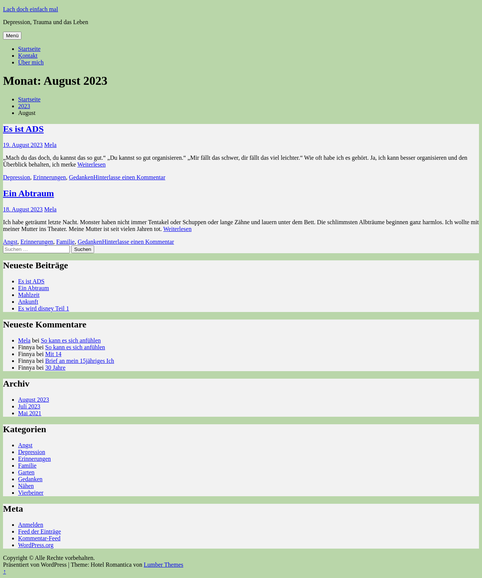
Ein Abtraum (28, 193)
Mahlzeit (29, 295)
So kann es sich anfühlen (71, 340)
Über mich (31, 62)
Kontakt (28, 55)
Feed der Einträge (39, 531)
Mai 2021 (29, 413)
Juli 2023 (29, 406)
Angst (10, 242)
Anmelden (30, 524)
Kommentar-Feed (39, 538)
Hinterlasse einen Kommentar (129, 177)
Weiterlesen (91, 164)
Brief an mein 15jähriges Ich (79, 361)
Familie (65, 242)
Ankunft (28, 301)
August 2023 (33, 399)
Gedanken (81, 177)
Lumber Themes (163, 564)
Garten (26, 472)
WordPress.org (35, 545)
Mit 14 (53, 354)
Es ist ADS (23, 129)
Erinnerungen (49, 177)
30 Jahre (55, 367)
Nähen (26, 486)
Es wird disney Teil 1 (43, 308)
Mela (50, 145)
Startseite (29, 49)
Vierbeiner (30, 492)
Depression (16, 177)
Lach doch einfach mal (30, 9)
